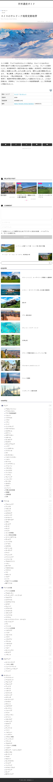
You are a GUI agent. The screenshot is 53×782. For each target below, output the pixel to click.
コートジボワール (28, 537)
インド (28, 424)
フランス (28, 741)
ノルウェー (28, 732)
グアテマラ (28, 608)
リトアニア (28, 765)
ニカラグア (28, 630)
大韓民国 (28, 494)
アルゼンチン (28, 593)
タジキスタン (28, 455)
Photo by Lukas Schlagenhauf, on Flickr (26, 59)
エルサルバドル (28, 602)
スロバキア (28, 719)
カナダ (28, 604)
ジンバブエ (28, 542)
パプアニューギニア (28, 669)
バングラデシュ (28, 464)
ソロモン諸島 (28, 664)
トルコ (28, 459)
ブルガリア (28, 743)
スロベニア (28, 721)
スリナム (28, 617)
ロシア (28, 772)
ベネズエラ (28, 644)
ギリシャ (28, 704)
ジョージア (28, 710)
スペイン (28, 717)
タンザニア (28, 550)
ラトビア (28, 763)
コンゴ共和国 (28, 533)
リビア (28, 577)
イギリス (28, 688)
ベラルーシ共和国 (28, 745)
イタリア (28, 691)
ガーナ (28, 526)
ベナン (28, 564)
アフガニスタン (28, 411)
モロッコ (28, 574)
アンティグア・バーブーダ (28, 595)
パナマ (28, 637)
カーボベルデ (28, 520)
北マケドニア (28, 774)
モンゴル (28, 481)
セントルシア (28, 622)
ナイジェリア (28, 557)
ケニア (28, 531)
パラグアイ (28, 639)
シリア (28, 446)
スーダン (28, 544)
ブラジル (28, 641)
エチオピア (28, 513)
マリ (28, 572)
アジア (27, 405)
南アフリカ (28, 583)
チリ (28, 624)
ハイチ (28, 633)
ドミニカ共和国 (28, 628)
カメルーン (28, 517)
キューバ (28, 606)
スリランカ (28, 451)
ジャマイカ (28, 615)
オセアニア (27, 659)
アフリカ (27, 501)
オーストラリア (28, 662)
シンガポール (28, 448)
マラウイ (28, 570)
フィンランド (28, 739)
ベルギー (28, 748)
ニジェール (28, 559)
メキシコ (28, 655)
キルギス (28, 442)
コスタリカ (28, 611)
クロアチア (28, 706)
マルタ (28, 756)
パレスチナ (28, 470)
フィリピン (28, 472)
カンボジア (28, 440)
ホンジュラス (28, 650)
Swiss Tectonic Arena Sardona (24, 103)
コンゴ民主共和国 (28, 535)
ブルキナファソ (28, 561)
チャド (28, 553)
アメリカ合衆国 (28, 591)
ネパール (28, 462)
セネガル (28, 546)
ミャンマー (28, 479)
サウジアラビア (28, 444)
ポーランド (28, 754)
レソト (28, 579)
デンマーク (28, 728)
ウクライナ (28, 693)
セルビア (28, 724)
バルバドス (28, 635)
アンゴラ (28, 506)
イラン (28, 422)
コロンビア (28, 613)
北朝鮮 (28, 492)
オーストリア (28, 699)
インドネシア (28, 426)
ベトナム (28, 475)
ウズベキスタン (28, 429)
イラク (28, 420)
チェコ (28, 726)
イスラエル (28, 418)
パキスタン (28, 468)
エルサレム (28, 431)
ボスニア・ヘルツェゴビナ (28, 750)
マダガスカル (28, 568)
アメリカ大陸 (27, 587)
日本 (28, 497)
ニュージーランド (28, 666)
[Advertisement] (26, 123)
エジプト (28, 511)
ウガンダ (28, 509)
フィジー (28, 671)
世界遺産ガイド (26, 3)
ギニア (28, 528)
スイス (3, 12)
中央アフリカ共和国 (28, 581)
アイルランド (28, 680)
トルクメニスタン (28, 457)
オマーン (28, 433)
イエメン (28, 415)
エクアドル (28, 600)
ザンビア (28, 539)
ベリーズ (28, 646)
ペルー (28, 648)
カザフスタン (28, 435)
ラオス (28, 486)
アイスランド (28, 677)
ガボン (28, 522)
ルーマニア (28, 770)
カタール (28, 437)
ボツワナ (28, 566)
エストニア (28, 695)
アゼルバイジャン (28, 409)
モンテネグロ (28, 761)
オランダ (28, 697)
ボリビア (28, 652)
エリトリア (28, 515)
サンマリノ (28, 708)
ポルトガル (28, 752)
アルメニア (28, 684)
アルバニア (28, 682)
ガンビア (28, 524)
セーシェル (28, 548)
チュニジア (28, 555)
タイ (28, 453)
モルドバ (28, 759)
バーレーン (28, 466)
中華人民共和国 (28, 490)
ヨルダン (28, 483)
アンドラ (28, 686)
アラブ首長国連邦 (28, 413)
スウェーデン (28, 715)
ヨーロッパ (4, 10)
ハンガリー (28, 734)
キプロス (28, 702)
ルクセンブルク (28, 767)
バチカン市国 (28, 737)
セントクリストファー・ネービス (28, 619)
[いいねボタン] (50, 90)
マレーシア (28, 477)
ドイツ (28, 730)
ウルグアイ (28, 597)
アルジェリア (28, 504)
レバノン (28, 488)
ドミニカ (28, 626)
